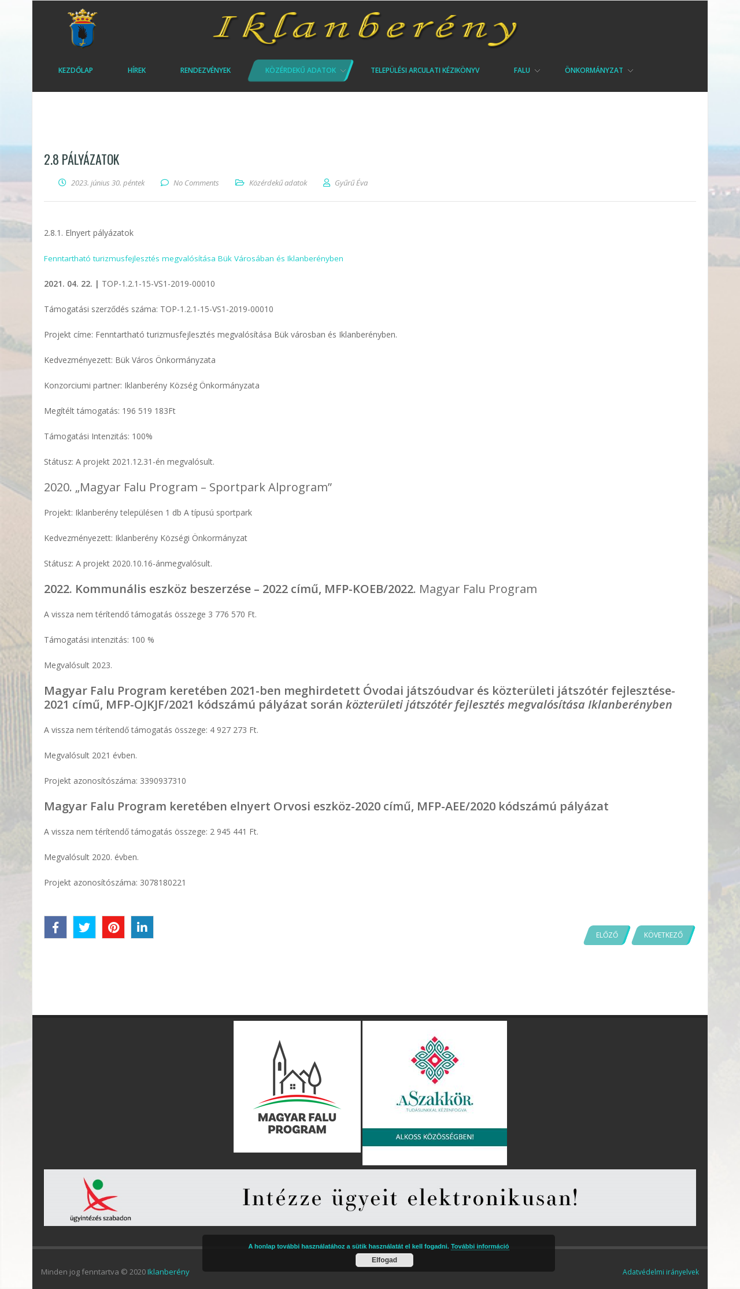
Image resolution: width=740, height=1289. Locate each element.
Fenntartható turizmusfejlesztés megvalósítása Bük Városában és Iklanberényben (196, 258)
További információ (480, 1246)
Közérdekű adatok (278, 182)
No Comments (196, 182)
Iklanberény (168, 1271)
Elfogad (384, 1260)
